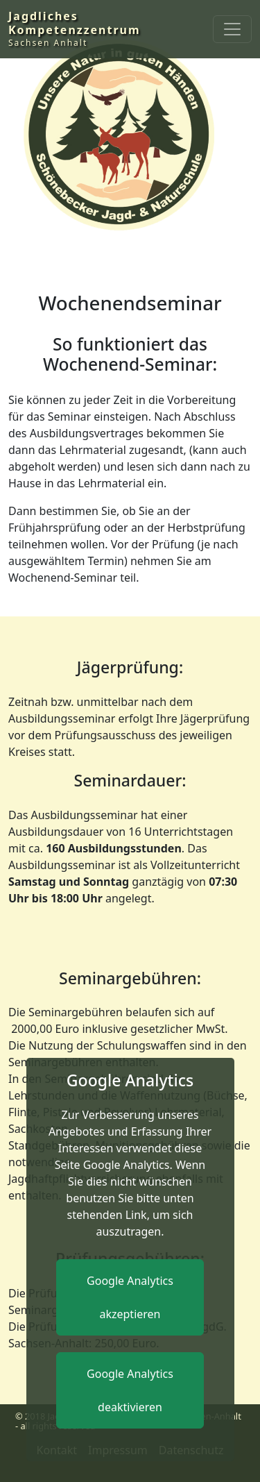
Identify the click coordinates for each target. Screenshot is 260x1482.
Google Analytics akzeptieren (130, 1297)
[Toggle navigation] (232, 29)
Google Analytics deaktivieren (130, 1390)
